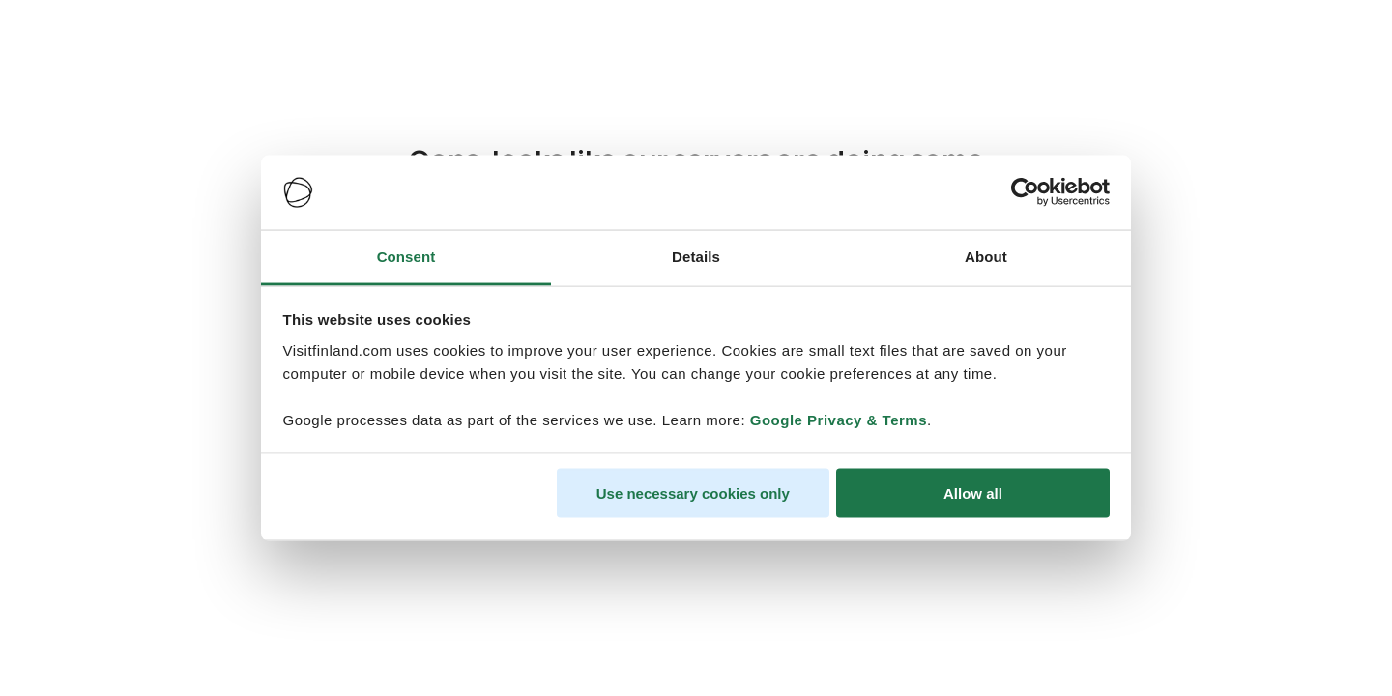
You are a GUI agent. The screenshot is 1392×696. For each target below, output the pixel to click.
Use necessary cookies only (693, 493)
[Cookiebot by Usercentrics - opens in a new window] (1025, 192)
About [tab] (986, 255)
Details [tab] (696, 255)
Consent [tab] (406, 255)
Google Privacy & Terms (838, 419)
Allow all (972, 493)
